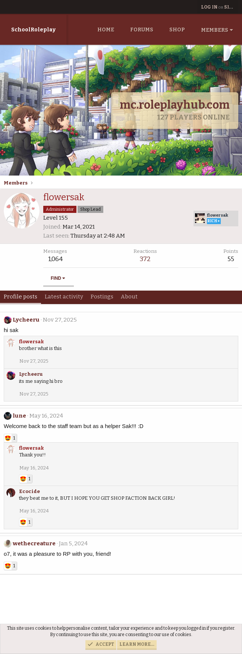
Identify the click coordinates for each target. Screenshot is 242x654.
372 (145, 259)
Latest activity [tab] (64, 296)
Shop (177, 30)
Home (105, 30)
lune (19, 415)
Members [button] (214, 30)
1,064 (55, 259)
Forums (141, 30)
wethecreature (34, 543)
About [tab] (129, 296)
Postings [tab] (102, 296)
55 (230, 259)
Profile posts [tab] (20, 296)
